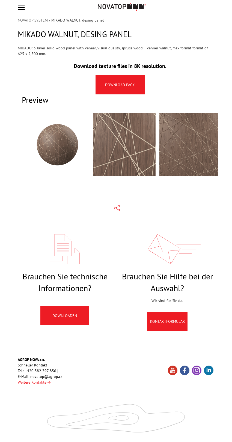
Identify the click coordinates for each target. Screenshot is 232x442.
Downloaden (65, 317)
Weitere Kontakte (34, 382)
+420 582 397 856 (40, 370)
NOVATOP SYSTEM (33, 20)
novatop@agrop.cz (46, 376)
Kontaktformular (167, 323)
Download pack (120, 84)
